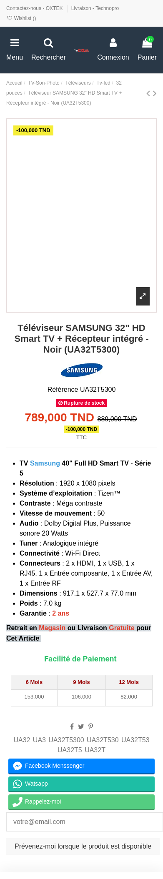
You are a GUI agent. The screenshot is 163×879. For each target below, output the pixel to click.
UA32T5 (70, 750)
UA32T (95, 750)
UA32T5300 (66, 740)
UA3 (39, 740)
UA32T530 (103, 740)
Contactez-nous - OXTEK (35, 8)
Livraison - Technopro (95, 8)
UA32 (21, 740)
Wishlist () (21, 18)
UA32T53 (135, 740)
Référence (63, 389)
